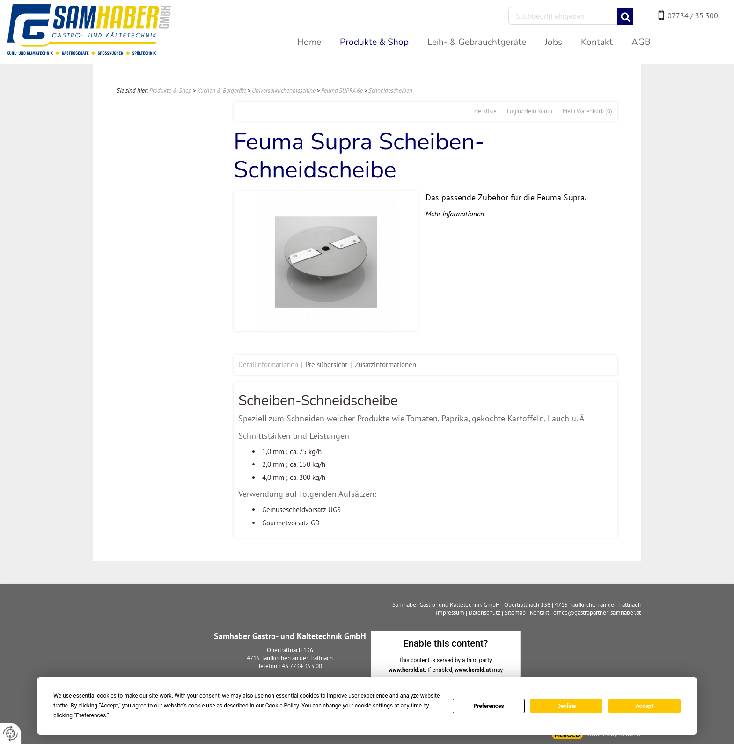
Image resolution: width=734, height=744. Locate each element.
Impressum (450, 613)
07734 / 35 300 (693, 15)
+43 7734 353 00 (300, 666)
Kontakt (539, 613)
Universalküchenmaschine (284, 91)
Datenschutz (484, 613)
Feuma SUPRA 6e (342, 91)
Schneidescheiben (390, 91)
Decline (566, 706)
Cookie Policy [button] (282, 705)
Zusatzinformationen (385, 364)
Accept (644, 706)
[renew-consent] (10, 733)
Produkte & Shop (170, 91)
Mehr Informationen (455, 213)
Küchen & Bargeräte (221, 91)
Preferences (488, 706)
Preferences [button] (91, 715)
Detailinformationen (268, 364)
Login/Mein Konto (529, 111)
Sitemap (515, 613)
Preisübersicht (326, 364)
